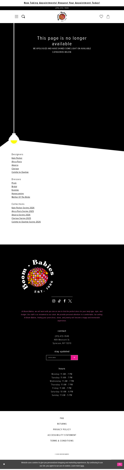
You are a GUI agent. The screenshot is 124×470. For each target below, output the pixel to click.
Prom (14, 183)
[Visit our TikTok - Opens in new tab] (59, 301)
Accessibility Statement (62, 436)
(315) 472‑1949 (62, 336)
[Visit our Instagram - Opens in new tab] (53, 301)
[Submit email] (76, 358)
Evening (15, 190)
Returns (62, 424)
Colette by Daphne (20, 172)
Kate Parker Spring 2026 (23, 208)
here (82, 466)
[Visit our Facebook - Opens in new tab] (65, 301)
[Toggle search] (23, 17)
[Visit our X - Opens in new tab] (70, 301)
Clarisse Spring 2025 (21, 218)
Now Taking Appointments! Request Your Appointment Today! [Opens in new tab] (62, 3)
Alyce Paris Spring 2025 (23, 211)
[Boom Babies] (62, 17)
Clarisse (15, 169)
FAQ (62, 419)
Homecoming (18, 194)
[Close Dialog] (4, 465)
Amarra (15, 165)
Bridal (14, 187)
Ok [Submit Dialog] (119, 465)
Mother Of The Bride (21, 197)
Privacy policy (62, 430)
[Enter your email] (62, 358)
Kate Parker (17, 158)
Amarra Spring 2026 (21, 215)
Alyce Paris (17, 162)
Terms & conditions (62, 441)
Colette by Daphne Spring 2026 (26, 222)
